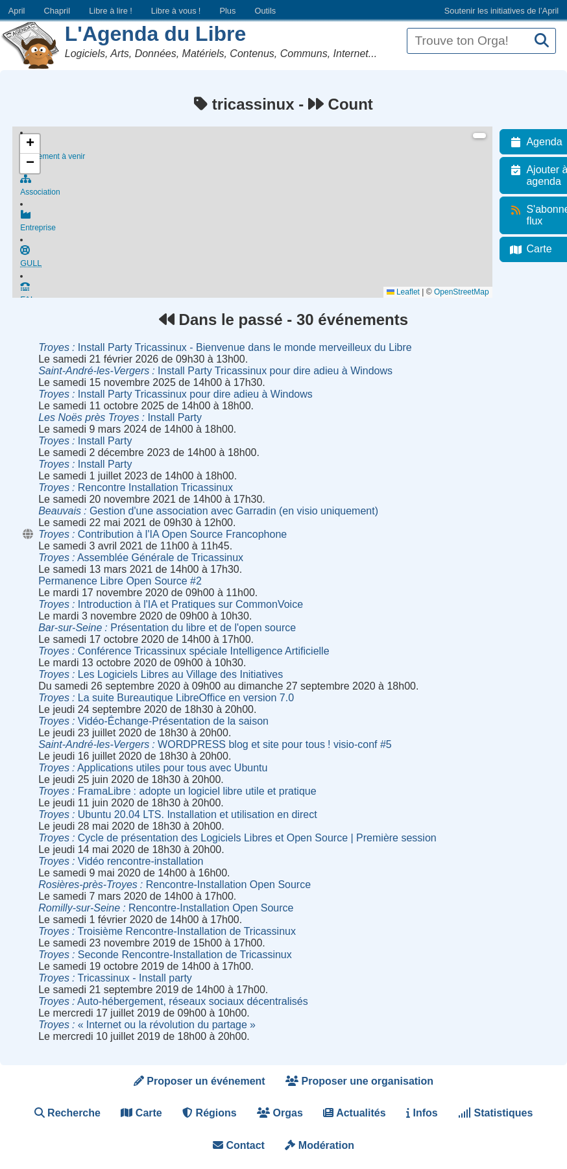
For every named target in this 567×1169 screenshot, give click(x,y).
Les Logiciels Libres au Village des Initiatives (160, 674)
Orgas (280, 1112)
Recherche (67, 1112)
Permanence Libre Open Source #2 (120, 580)
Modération (319, 1145)
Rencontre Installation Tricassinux (135, 487)
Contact (239, 1145)
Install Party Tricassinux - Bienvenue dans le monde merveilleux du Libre (225, 347)
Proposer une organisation (359, 1081)
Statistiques (495, 1112)
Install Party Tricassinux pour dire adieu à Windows (215, 370)
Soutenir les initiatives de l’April (501, 11)
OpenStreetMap (469, 291)
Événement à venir (260, 150)
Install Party (120, 417)
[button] (30, 144)
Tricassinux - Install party (115, 977)
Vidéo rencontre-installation (120, 861)
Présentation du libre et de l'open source (167, 627)
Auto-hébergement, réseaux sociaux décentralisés (173, 1001)
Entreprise (260, 225)
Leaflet (411, 291)
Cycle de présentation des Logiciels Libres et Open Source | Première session (237, 837)
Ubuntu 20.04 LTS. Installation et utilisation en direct (177, 814)
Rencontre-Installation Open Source (174, 884)
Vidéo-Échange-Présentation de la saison (153, 721)
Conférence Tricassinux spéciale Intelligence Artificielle (183, 651)
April (16, 11)
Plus (227, 11)
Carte (141, 1112)
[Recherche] (542, 41)
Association (260, 188)
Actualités (354, 1112)
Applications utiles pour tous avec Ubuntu (152, 767)
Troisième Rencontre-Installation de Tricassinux (167, 931)
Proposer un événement (199, 1081)
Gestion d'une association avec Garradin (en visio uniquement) (208, 510)
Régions (209, 1112)
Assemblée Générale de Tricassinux (140, 557)
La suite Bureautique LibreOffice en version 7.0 (166, 697)
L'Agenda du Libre (156, 33)
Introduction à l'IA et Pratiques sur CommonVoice (170, 604)
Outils (265, 11)
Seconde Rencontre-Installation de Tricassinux (165, 954)
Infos (422, 1112)
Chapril (57, 11)
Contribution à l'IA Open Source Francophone (162, 534)
